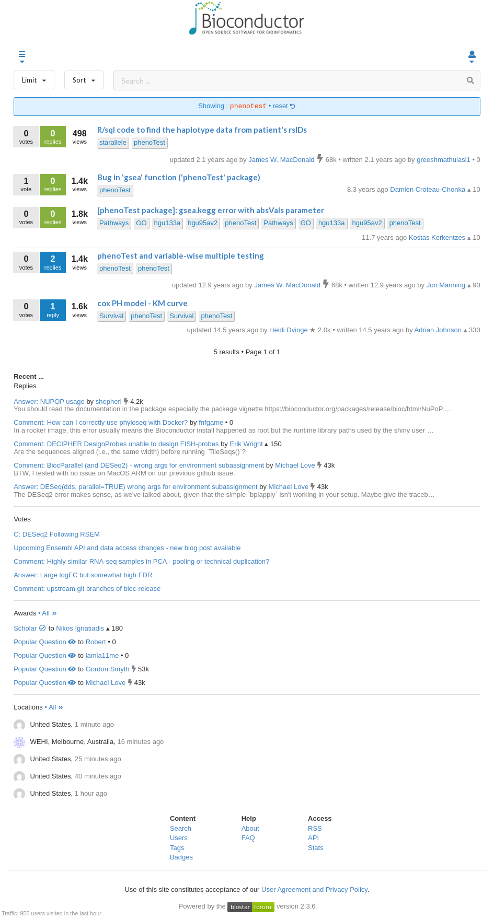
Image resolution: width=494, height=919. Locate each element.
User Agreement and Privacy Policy (314, 889)
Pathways (114, 223)
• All (48, 613)
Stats (316, 848)
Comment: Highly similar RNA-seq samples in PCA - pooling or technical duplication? (141, 561)
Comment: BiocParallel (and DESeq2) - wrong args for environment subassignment (139, 465)
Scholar (30, 628)
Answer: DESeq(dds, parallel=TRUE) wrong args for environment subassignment (135, 487)
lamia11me (102, 655)
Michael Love (296, 465)
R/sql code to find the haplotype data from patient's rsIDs (202, 129)
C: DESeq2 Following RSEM (57, 534)
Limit (34, 77)
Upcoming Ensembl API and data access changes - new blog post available (127, 548)
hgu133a (167, 223)
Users (179, 838)
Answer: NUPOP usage (49, 401)
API (313, 838)
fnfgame (212, 422)
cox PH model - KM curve (142, 303)
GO (141, 223)
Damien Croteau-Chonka (428, 189)
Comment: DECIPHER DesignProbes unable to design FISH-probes (116, 444)
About (250, 828)
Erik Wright (247, 444)
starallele (113, 142)
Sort (84, 77)
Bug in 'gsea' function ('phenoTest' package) (178, 177)
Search (180, 828)
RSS (315, 828)
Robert (96, 642)
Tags (177, 848)
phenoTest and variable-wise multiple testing (180, 255)
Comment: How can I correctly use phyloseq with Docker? (101, 422)
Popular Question (45, 642)
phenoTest (149, 142)
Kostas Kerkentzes (438, 237)
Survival (111, 316)
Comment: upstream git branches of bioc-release (87, 588)
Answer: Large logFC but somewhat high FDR (83, 575)
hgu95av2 (202, 223)
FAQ (248, 838)
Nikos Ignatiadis (80, 628)
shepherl (109, 401)
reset (284, 106)
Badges (181, 857)
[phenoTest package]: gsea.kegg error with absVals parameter (210, 210)
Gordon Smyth (108, 669)
